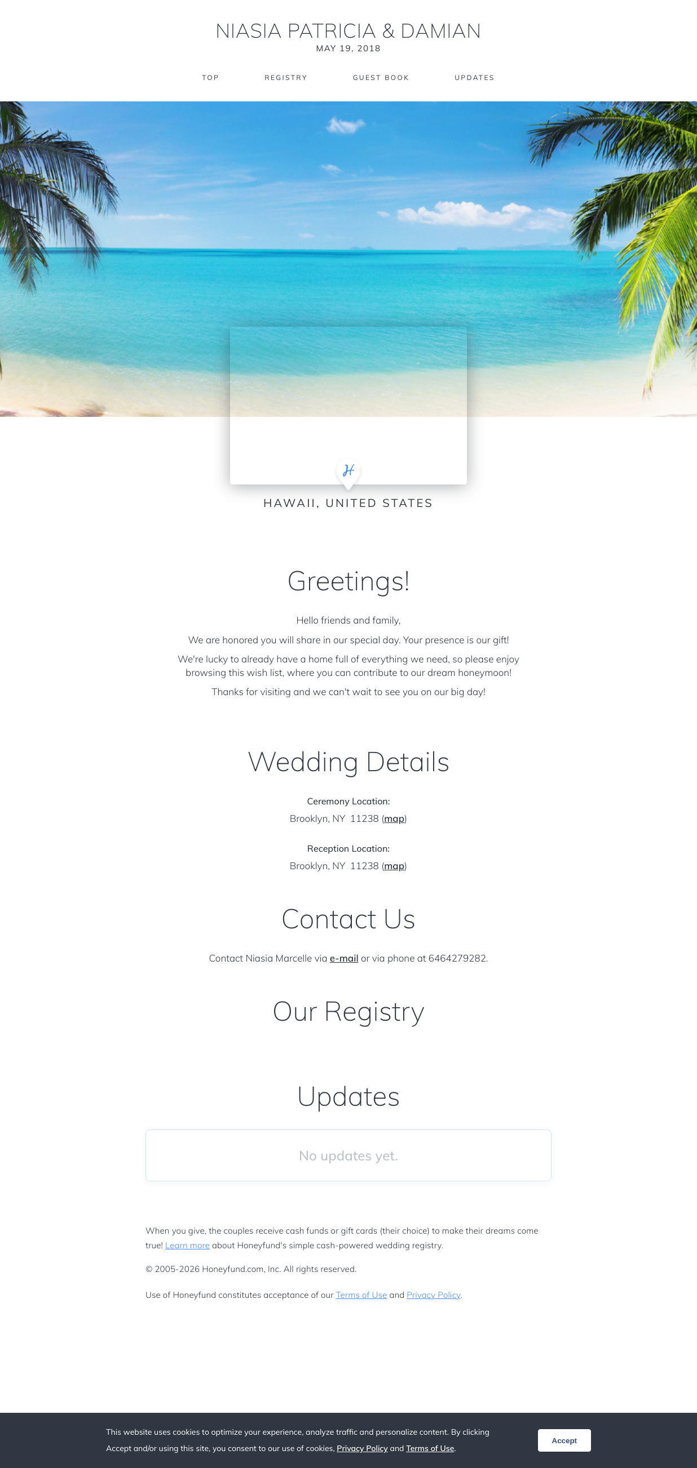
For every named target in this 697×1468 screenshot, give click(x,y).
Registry (285, 77)
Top (210, 77)
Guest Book (381, 77)
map (394, 819)
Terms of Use (361, 1294)
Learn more (187, 1245)
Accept (564, 1440)
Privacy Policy (433, 1294)
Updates (475, 77)
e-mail (344, 958)
